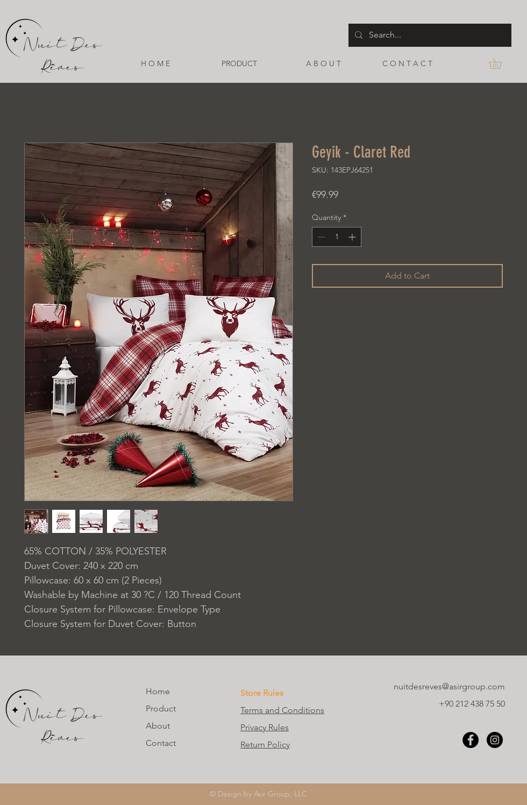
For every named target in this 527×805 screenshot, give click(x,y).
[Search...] (429, 35)
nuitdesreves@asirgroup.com (449, 686)
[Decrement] (320, 236)
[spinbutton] (336, 236)
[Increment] (353, 236)
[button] (500, 63)
